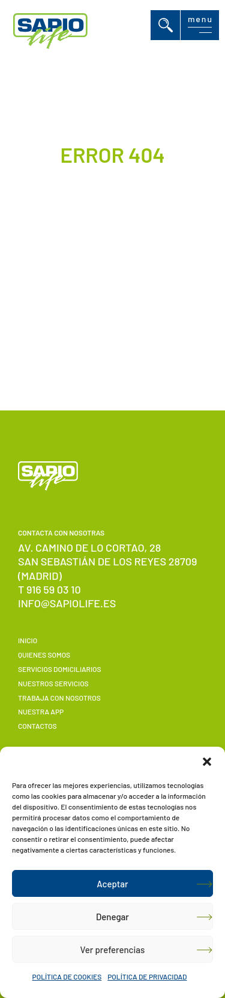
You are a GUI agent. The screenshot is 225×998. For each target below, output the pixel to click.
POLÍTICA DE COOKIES (67, 976)
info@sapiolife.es (67, 603)
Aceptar (112, 883)
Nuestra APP (41, 711)
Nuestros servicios (53, 683)
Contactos (37, 726)
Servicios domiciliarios (59, 669)
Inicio (27, 640)
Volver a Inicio (97, 314)
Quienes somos (44, 654)
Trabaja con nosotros (59, 697)
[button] (207, 762)
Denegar (112, 916)
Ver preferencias (112, 949)
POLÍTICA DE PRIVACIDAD (147, 976)
